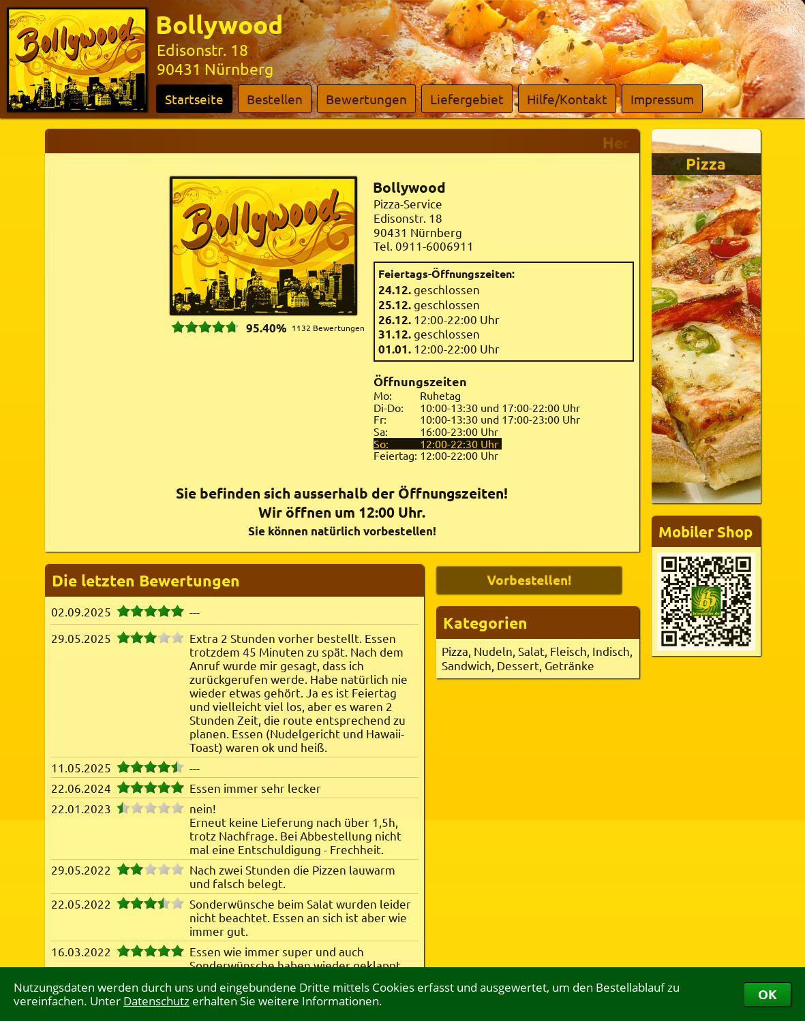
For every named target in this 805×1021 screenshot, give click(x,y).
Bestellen (275, 99)
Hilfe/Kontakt (567, 99)
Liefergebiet (467, 99)
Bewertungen (366, 99)
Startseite (194, 99)
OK (767, 994)
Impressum (662, 99)
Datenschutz (156, 1001)
